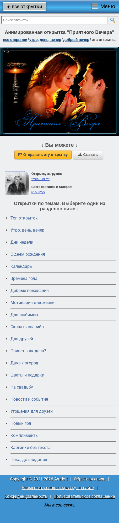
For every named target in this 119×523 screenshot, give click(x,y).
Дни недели (21, 242)
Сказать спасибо (27, 326)
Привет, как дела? (28, 350)
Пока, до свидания (28, 459)
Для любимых (24, 314)
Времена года (23, 278)
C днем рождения (27, 254)
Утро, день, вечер (27, 230)
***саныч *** (40, 179)
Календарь (21, 266)
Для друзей (21, 338)
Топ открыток (24, 218)
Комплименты (24, 435)
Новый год (20, 423)
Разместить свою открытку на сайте (58, 487)
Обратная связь (89, 479)
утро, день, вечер (45, 40)
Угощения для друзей (31, 411)
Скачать (88, 155)
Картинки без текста (30, 447)
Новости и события (29, 399)
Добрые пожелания (29, 290)
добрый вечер (76, 40)
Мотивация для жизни (32, 302)
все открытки (24, 6)
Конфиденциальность (25, 496)
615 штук (38, 192)
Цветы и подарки (27, 375)
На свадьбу (21, 387)
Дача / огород (24, 362)
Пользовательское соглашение (84, 496)
